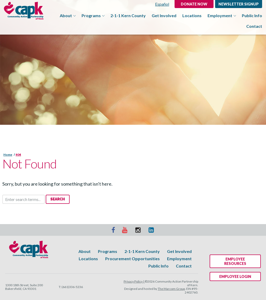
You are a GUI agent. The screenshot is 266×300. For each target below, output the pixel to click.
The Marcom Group (171, 289)
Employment (222, 15)
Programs (93, 15)
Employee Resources (235, 261)
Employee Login (235, 276)
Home (7, 154)
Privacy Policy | (134, 281)
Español (162, 4)
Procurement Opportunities (132, 258)
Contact (254, 26)
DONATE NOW (194, 4)
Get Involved (164, 15)
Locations (192, 15)
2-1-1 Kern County (128, 15)
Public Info (252, 15)
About (68, 15)
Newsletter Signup (238, 4)
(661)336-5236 (72, 287)
